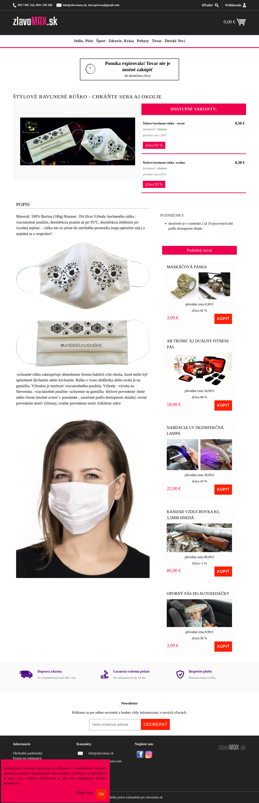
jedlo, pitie (83, 41)
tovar (157, 41)
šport (100, 41)
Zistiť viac (84, 792)
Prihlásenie (233, 5)
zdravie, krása (121, 41)
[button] (131, 112)
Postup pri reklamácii (27, 758)
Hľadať (207, 5)
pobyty (143, 41)
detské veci (175, 41)
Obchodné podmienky (28, 753)
